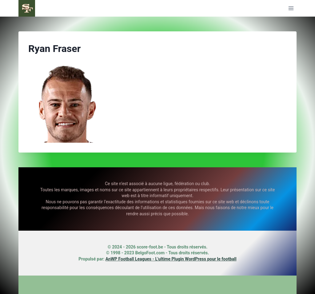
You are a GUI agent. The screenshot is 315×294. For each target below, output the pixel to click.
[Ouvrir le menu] (291, 8)
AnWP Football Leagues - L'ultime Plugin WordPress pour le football (171, 258)
